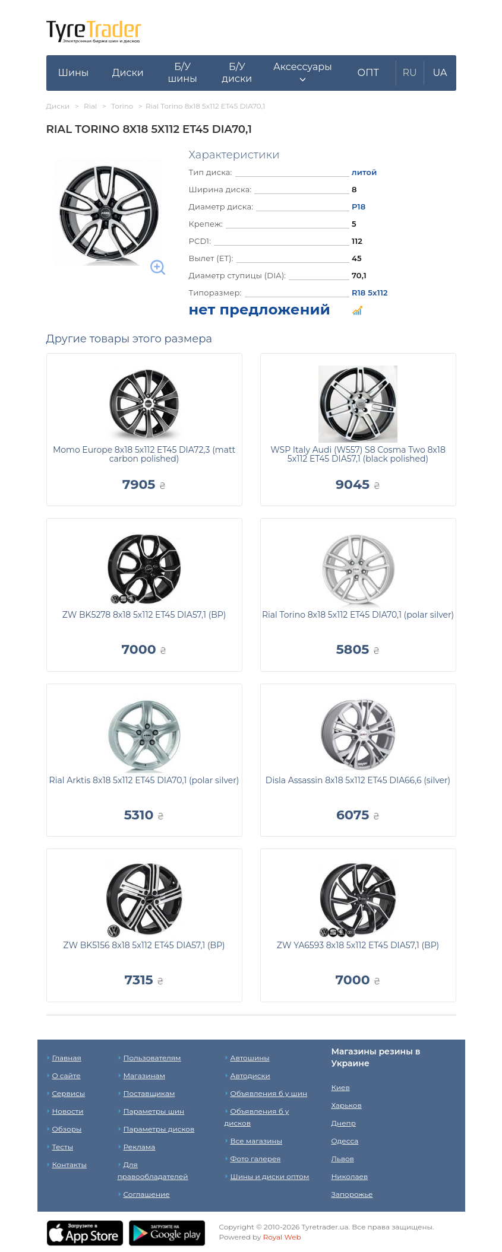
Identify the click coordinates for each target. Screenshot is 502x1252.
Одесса (345, 1140)
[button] (302, 73)
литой (364, 172)
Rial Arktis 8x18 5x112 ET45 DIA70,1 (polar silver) (144, 780)
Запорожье (352, 1194)
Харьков (346, 1105)
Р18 (358, 206)
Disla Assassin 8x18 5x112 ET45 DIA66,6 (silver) (358, 780)
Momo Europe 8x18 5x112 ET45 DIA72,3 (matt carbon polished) (144, 454)
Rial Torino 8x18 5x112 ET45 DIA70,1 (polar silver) (358, 614)
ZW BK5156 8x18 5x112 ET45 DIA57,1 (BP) (144, 945)
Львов (342, 1158)
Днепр (343, 1122)
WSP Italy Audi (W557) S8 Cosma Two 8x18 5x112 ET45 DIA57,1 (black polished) (358, 454)
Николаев (349, 1176)
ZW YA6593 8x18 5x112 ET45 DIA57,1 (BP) (358, 945)
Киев (340, 1087)
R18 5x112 (370, 292)
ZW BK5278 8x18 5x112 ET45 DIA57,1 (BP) (144, 614)
